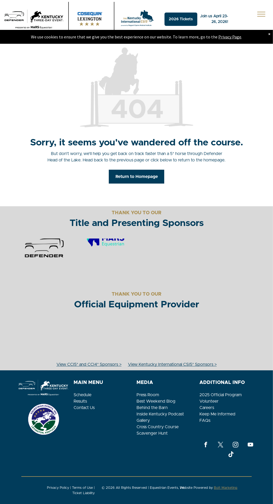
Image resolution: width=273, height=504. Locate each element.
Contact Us (84, 408)
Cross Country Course (157, 427)
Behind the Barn (152, 408)
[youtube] (250, 445)
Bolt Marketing (225, 488)
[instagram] (235, 445)
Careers (206, 408)
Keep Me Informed (217, 414)
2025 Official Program (220, 395)
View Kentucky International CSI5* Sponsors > (172, 364)
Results (80, 401)
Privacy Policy (58, 488)
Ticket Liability (83, 493)
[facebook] (206, 445)
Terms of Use (82, 488)
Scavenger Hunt (152, 433)
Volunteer (209, 401)
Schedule (82, 395)
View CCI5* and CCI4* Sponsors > (89, 364)
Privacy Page (229, 36)
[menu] (261, 14)
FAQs (204, 420)
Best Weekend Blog (155, 401)
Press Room (147, 395)
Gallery (143, 420)
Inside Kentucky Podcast (160, 414)
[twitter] (220, 445)
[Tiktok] (231, 455)
